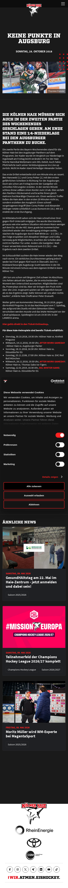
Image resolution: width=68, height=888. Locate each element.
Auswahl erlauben (34, 495)
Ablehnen (34, 504)
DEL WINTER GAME (49, 367)
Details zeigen (50, 476)
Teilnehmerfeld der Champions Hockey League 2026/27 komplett (33, 659)
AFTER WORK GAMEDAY (52, 342)
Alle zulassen (34, 486)
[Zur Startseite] (34, 9)
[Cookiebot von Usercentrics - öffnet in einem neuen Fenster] (50, 381)
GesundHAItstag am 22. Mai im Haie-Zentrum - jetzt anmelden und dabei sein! (31, 582)
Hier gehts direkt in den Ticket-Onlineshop (25, 324)
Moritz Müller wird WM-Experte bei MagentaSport (31, 734)
